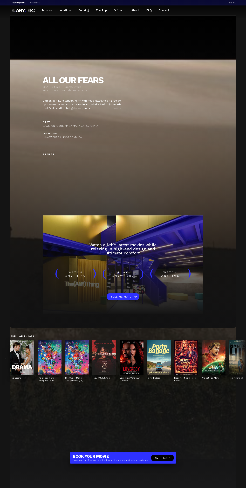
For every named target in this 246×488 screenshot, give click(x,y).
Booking (83, 10)
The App (101, 10)
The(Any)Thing (18, 3)
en (230, 3)
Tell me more (121, 296)
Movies (47, 10)
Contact (164, 10)
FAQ (149, 10)
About (135, 10)
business (35, 3)
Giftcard (119, 10)
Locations (64, 10)
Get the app (162, 458)
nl (234, 3)
